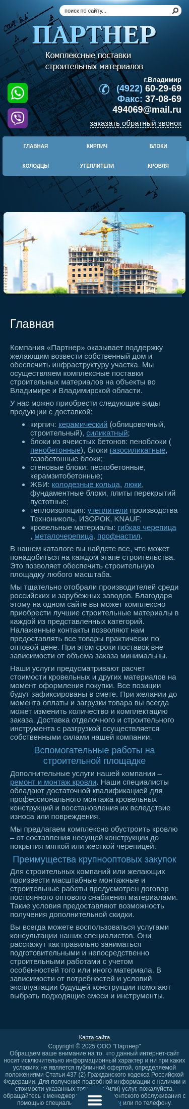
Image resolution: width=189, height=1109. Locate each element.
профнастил (118, 536)
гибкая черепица (146, 527)
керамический (82, 424)
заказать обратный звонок (135, 123)
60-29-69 (148, 88)
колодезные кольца (86, 484)
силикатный (107, 432)
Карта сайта (94, 1037)
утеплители (108, 510)
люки (133, 484)
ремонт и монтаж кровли (53, 782)
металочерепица (63, 536)
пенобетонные (55, 450)
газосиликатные (138, 450)
